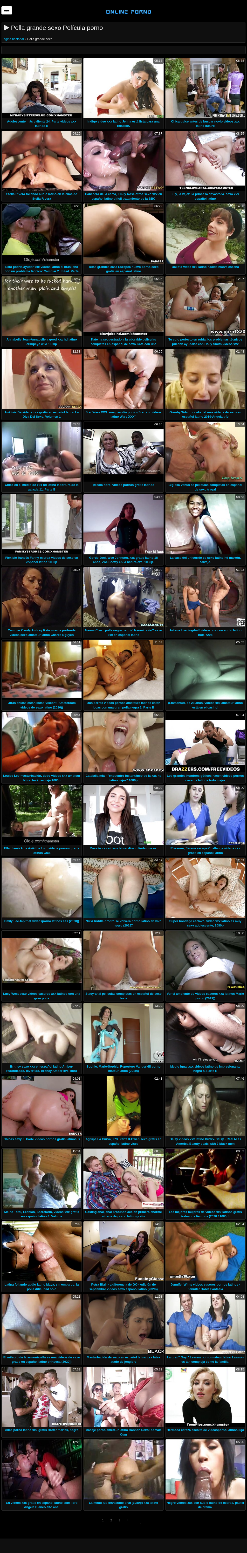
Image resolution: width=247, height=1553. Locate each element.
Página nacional (13, 39)
